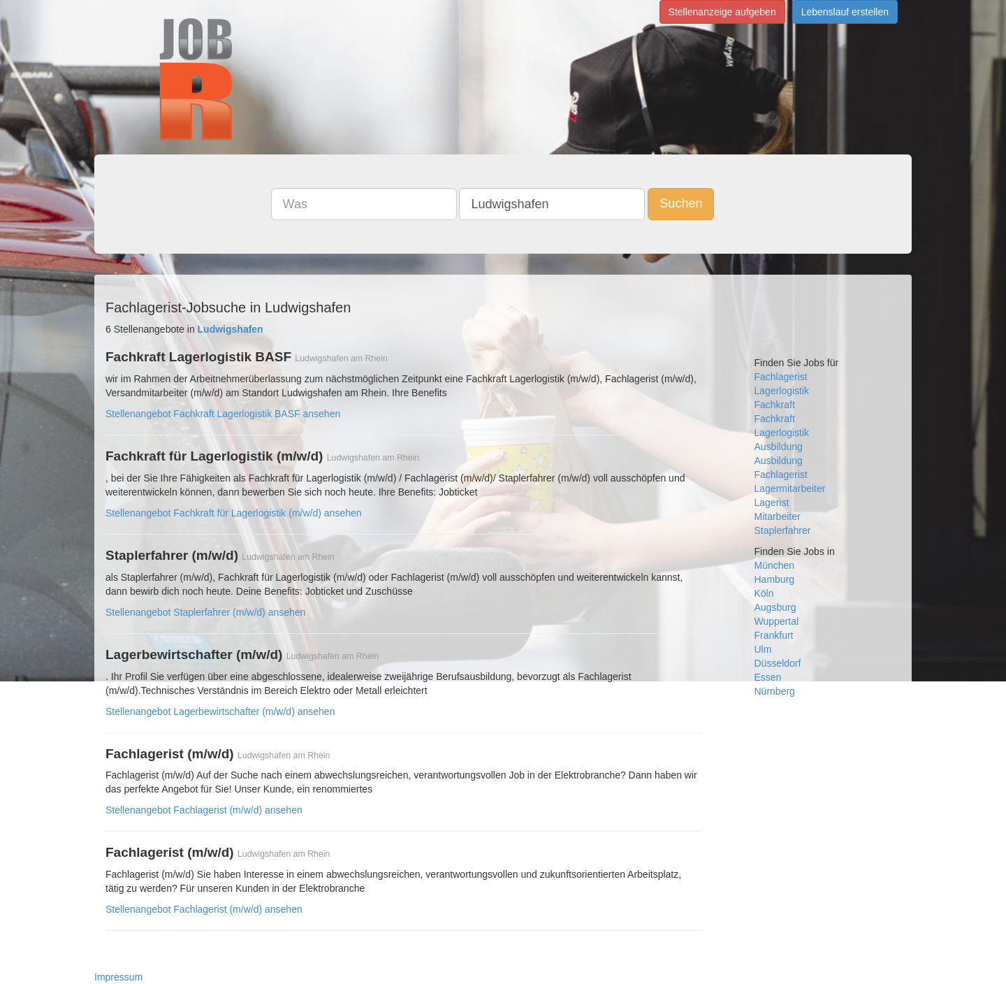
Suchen (680, 203)
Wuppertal (776, 621)
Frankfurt (774, 635)
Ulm (763, 649)
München (774, 565)
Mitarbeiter (777, 516)
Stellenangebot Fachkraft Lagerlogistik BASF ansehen (222, 413)
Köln (764, 593)
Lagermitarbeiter (790, 488)
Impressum (118, 977)
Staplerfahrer (782, 530)
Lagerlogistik (782, 390)
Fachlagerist (781, 376)
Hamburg (774, 579)
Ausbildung (778, 446)
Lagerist (771, 502)
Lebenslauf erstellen (845, 11)
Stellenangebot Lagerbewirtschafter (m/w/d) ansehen (220, 711)
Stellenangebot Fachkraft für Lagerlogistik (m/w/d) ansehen (233, 513)
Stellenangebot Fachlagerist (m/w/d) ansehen (203, 810)
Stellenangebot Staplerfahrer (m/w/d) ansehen (205, 612)
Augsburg (775, 607)
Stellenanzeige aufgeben (722, 11)
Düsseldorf (777, 663)
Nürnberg (774, 691)
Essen (768, 677)
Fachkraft (774, 404)
